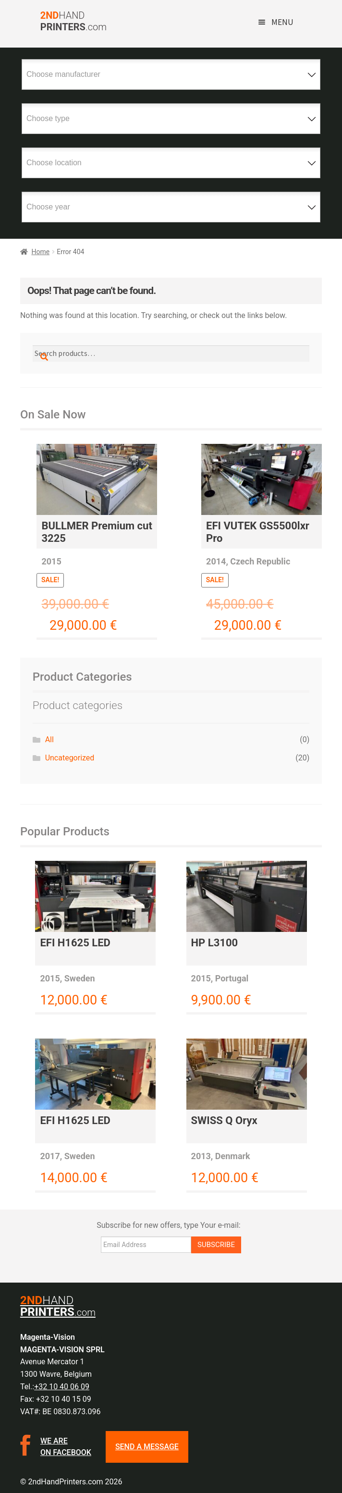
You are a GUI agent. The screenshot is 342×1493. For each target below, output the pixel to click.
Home (40, 252)
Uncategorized (70, 757)
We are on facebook (65, 1446)
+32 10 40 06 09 (61, 1386)
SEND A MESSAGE (147, 1446)
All (49, 739)
